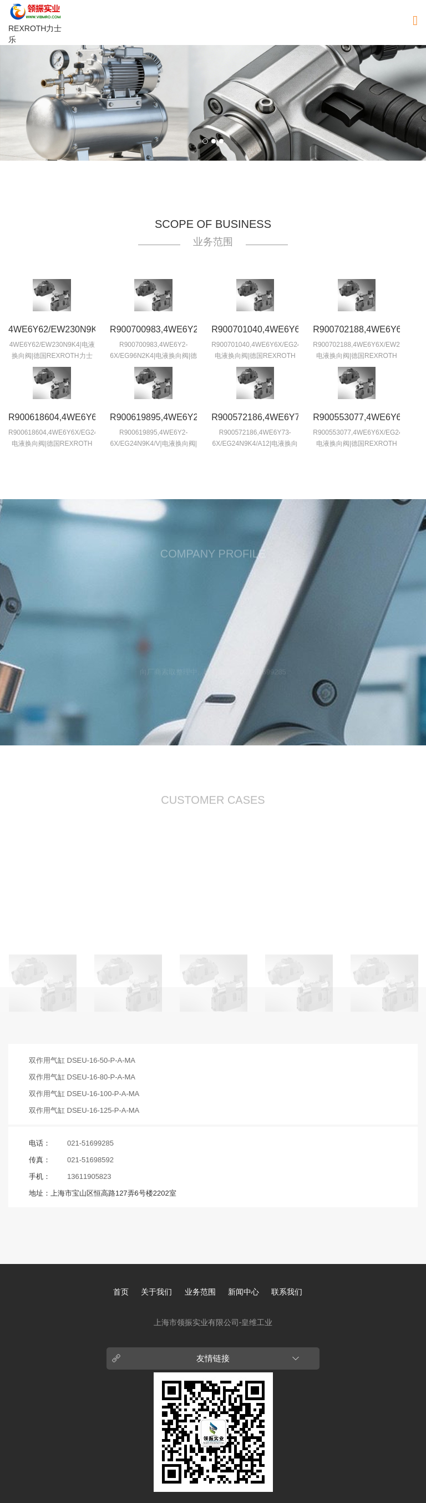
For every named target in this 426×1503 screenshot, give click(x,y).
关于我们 (156, 1291)
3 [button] (221, 141)
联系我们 (286, 1291)
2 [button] (213, 141)
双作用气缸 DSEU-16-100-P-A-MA (84, 1093)
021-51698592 (90, 1160)
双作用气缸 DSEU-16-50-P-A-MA (82, 1060)
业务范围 (200, 1291)
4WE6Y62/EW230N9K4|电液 (51, 332)
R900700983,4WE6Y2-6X (153, 332)
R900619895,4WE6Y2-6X (153, 419)
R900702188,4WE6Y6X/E (356, 329)
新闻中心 (243, 1291)
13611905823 (89, 1176)
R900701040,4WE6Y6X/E (254, 329)
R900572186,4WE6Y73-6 (254, 419)
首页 (121, 1291)
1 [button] (205, 141)
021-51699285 (90, 1143)
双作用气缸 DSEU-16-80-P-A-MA (82, 1077)
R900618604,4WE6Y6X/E (51, 417)
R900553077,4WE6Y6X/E (356, 417)
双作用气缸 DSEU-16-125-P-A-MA (84, 1110)
